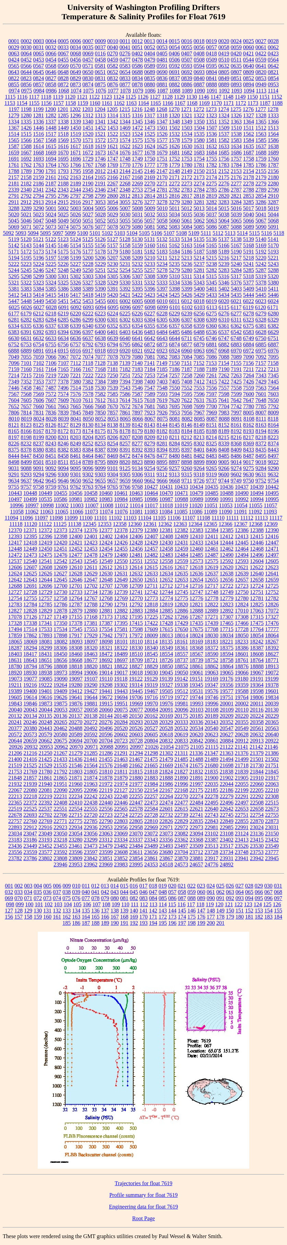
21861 (45, 778)
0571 (87, 66)
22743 (211, 815)
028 (249, 886)
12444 (226, 542)
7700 (211, 406)
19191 (256, 679)
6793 (100, 344)
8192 (236, 431)
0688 (137, 72)
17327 (272, 617)
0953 (273, 84)
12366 (225, 524)
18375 (226, 648)
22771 (60, 821)
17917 (75, 635)
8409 (236, 450)
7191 (236, 369)
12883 (136, 611)
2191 (100, 183)
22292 (257, 796)
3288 (13, 208)
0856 (26, 84)
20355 (242, 722)
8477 (162, 456)
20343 (211, 722)
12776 (196, 598)
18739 (196, 660)
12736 (106, 592)
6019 (211, 301)
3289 (26, 208)
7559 (248, 388)
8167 (38, 431)
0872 (63, 84)
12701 (75, 586)
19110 (106, 679)
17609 (151, 629)
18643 (30, 660)
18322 (121, 648)
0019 (211, 41)
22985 (226, 827)
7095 (273, 357)
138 (115, 910)
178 (220, 917)
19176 (226, 679)
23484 (136, 846)
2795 (50, 196)
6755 (50, 344)
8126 (50, 425)
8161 (236, 425)
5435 (236, 295)
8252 (87, 443)
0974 (14, 91)
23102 (211, 833)
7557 (223, 388)
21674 (181, 765)
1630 (186, 146)
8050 (88, 419)
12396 (45, 536)
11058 (16, 512)
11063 (46, 512)
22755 (272, 815)
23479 (106, 846)
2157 (13, 177)
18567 (196, 654)
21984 (151, 784)
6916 (75, 351)
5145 (50, 245)
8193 (248, 431)
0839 (186, 78)
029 (259, 886)
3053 (100, 202)
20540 (211, 728)
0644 (26, 72)
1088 (174, 91)
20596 (106, 734)
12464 (242, 549)
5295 (13, 276)
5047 (38, 221)
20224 (257, 716)
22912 (30, 827)
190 (115, 923)
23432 (272, 840)
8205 (100, 437)
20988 (106, 747)
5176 (75, 252)
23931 (226, 858)
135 (86, 910)
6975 (260, 351)
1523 (124, 134)
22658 (257, 809)
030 (268, 886)
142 (153, 910)
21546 (75, 765)
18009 (151, 635)
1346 (149, 121)
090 (211, 898)
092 (230, 898)
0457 (87, 60)
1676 (124, 152)
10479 (196, 493)
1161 (107, 103)
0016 (186, 41)
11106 (174, 518)
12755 (30, 598)
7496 (63, 388)
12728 (30, 592)
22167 (166, 790)
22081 (45, 790)
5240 (236, 264)
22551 (60, 809)
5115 (254, 233)
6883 (236, 344)
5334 (174, 282)
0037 (100, 47)
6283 (38, 320)
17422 (151, 623)
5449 (38, 301)
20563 (272, 728)
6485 (174, 332)
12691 (30, 586)
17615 (166, 629)
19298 (106, 685)
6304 (149, 320)
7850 (100, 412)
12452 (75, 549)
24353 (151, 864)
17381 (90, 623)
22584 (151, 809)
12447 (272, 542)
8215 (223, 437)
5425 (174, 295)
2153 (236, 171)
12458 (166, 549)
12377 (106, 530)
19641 (75, 697)
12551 (136, 561)
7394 (124, 382)
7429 (260, 382)
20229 (272, 716)
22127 (121, 790)
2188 (63, 183)
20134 (30, 716)
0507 (186, 60)
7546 (137, 388)
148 (211, 910)
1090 (199, 91)
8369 (248, 443)
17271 (211, 617)
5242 (260, 264)
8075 (162, 419)
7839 (63, 412)
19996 (211, 703)
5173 (38, 252)
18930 (30, 672)
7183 (137, 369)
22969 (151, 827)
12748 (211, 592)
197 (182, 923)
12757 (45, 598)
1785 (248, 165)
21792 (60, 772)
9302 (87, 474)
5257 (149, 270)
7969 (211, 412)
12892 (226, 611)
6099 (162, 307)
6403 (124, 332)
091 (220, 898)
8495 (260, 456)
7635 (211, 400)
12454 (106, 549)
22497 (242, 802)
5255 (137, 270)
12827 (15, 611)
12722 (226, 586)
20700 (90, 741)
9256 (162, 468)
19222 (45, 685)
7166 (75, 369)
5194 (13, 258)
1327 (248, 115)
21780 (45, 772)
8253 (100, 443)
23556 (15, 852)
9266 (223, 468)
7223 (100, 375)
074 (57, 898)
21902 (226, 778)
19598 (257, 691)
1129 (179, 97)
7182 (124, 369)
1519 (75, 134)
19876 (75, 703)
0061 (260, 47)
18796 (45, 666)
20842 (196, 741)
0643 (13, 72)
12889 (211, 611)
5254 (124, 270)
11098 (56, 518)
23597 (90, 852)
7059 (38, 357)
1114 (273, 91)
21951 (60, 784)
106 (87, 904)
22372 (30, 802)
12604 (257, 561)
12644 (45, 580)
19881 (90, 703)
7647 (248, 400)
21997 (196, 784)
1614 (38, 146)
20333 (181, 722)
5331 (137, 282)
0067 (63, 53)
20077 (136, 710)
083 (143, 898)
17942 (106, 635)
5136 (211, 239)
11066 (76, 512)
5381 (13, 289)
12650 (136, 580)
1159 (82, 103)
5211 (162, 258)
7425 (236, 382)
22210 (272, 790)
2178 (248, 177)
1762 (26, 165)
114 (163, 904)
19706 (136, 697)
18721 (151, 660)
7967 (199, 412)
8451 (50, 456)
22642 (226, 809)
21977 (136, 784)
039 (76, 892)
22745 (226, 815)
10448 (30, 493)
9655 (100, 481)
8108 (248, 419)
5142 (13, 245)
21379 (257, 753)
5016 (236, 208)
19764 (242, 697)
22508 (257, 802)
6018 (199, 301)
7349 (13, 382)
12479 (106, 555)
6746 (211, 338)
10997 (31, 505)
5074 (63, 227)
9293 (26, 474)
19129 (151, 679)
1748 (124, 159)
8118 (273, 419)
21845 (272, 772)
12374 (75, 530)
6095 (112, 307)
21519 (15, 765)
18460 (75, 654)
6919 (112, 351)
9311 (149, 474)
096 (268, 898)
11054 (240, 505)
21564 (90, 765)
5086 (211, 227)
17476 (272, 623)
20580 (60, 734)
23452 (45, 846)
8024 (38, 419)
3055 (124, 202)
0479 (149, 60)
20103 (197, 710)
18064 (272, 635)
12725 (272, 586)
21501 (257, 759)
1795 (75, 171)
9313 (174, 474)
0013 (149, 41)
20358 (257, 722)
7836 (50, 412)
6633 (50, 338)
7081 (149, 357)
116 (181, 904)
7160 (26, 369)
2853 (248, 196)
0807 (236, 72)
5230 (112, 264)
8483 (211, 456)
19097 (76, 679)
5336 (186, 282)
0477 (124, 60)
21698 (226, 765)
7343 (260, 375)
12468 (257, 549)
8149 (199, 425)
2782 (174, 190)
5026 (75, 214)
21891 (196, 778)
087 (182, 898)
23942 (257, 858)
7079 (124, 357)
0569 (63, 66)
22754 (257, 815)
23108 (226, 833)
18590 (211, 654)
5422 (137, 295)
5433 (211, 295)
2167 (124, 177)
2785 (211, 190)
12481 (136, 555)
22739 (181, 815)
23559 (30, 852)
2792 (26, 196)
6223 (100, 313)
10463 (136, 493)
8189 (223, 431)
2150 (199, 171)
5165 (211, 245)
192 (134, 923)
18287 (15, 648)
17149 (60, 617)
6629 (273, 332)
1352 (223, 121)
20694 (75, 741)
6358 (186, 326)
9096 (87, 468)
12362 (165, 524)
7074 (87, 357)
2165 (100, 177)
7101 (26, 363)
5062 (199, 221)
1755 (211, 159)
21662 (136, 765)
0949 (260, 84)
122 (238, 904)
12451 (60, 549)
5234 (162, 264)
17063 (257, 611)
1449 (63, 128)
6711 (186, 338)
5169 (260, 245)
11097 (41, 518)
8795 (100, 462)
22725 (136, 815)
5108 (181, 233)
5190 (236, 252)
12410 (196, 536)
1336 (38, 121)
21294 (136, 753)
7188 (199, 369)
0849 (223, 78)
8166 (26, 431)
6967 (211, 351)
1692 (26, 159)
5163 (186, 245)
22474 (166, 802)
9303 (100, 474)
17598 (136, 629)
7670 (112, 406)
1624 (149, 146)
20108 (212, 710)
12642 (15, 580)
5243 (273, 264)
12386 (242, 530)
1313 (100, 115)
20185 (196, 716)
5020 (13, 214)
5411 (273, 289)
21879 (121, 778)
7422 (223, 382)
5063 (211, 221)
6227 (149, 313)
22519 (15, 809)
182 (259, 917)
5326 (75, 282)
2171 (174, 177)
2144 (124, 171)
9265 (211, 468)
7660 (38, 406)
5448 (26, 301)
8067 (150, 419)
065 (249, 892)
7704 (223, 406)
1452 (100, 128)
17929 (90, 635)
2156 (273, 171)
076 (76, 898)
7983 (223, 412)
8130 (87, 425)
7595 (186, 394)
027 (240, 886)
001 (9, 886)
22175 (196, 790)
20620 (196, 734)
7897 (137, 412)
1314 (112, 115)
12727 (15, 592)
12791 (121, 604)
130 (38, 910)
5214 (199, 258)
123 (248, 904)
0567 (38, 66)
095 (259, 898)
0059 (236, 47)
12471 (272, 549)
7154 (223, 363)
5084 (186, 227)
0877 (124, 84)
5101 (94, 233)
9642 (38, 481)
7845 (75, 412)
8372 (260, 443)
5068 (273, 221)
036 (47, 892)
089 (201, 898)
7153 (211, 363)
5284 (236, 270)
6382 (273, 326)
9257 (174, 468)
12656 (226, 580)
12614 (136, 567)
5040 (248, 214)
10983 (106, 499)
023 (201, 886)
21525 (30, 765)
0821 (273, 72)
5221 (273, 258)
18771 (272, 660)
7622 (186, 400)
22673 (272, 809)
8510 (50, 462)
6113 (211, 307)
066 (259, 892)
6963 (199, 351)
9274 (236, 468)
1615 (50, 146)
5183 (162, 252)
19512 (181, 691)
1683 (199, 152)
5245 (26, 270)
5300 (50, 276)
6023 (260, 301)
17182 (121, 617)
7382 (87, 382)
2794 (38, 196)
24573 (181, 864)
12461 (211, 549)
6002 (124, 301)
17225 (151, 617)
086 (172, 898)
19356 (226, 685)
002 (18, 886)
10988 (181, 499)
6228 (162, 313)
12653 (181, 580)
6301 (112, 320)
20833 (181, 741)
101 (39, 904)
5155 (87, 245)
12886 (181, 611)
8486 (236, 456)
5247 (50, 270)
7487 (50, 388)
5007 (124, 208)
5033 (162, 214)
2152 (223, 171)
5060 (174, 221)
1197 (14, 109)
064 (240, 892)
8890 (149, 462)
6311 (236, 320)
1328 (260, 115)
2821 (236, 196)
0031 (38, 47)
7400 (149, 382)
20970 (76, 747)
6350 (100, 326)
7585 (112, 394)
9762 (75, 487)
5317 (236, 276)
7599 (236, 394)
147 (201, 910)
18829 (151, 666)
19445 (136, 691)
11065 (61, 512)
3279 (174, 202)
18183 (211, 642)
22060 (257, 784)
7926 (162, 412)
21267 (60, 753)
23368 (196, 840)
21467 (136, 759)
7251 (124, 375)
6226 (137, 313)
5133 (174, 239)
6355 (149, 326)
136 (95, 910)
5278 (162, 270)
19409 (60, 691)
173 (172, 917)
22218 (30, 796)
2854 (260, 196)
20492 (90, 728)
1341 (100, 121)
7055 (26, 357)
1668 (38, 152)
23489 (151, 846)
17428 (166, 623)
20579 (45, 734)
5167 (236, 245)
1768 (100, 165)
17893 (45, 635)
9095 (75, 468)
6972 (248, 351)
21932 (15, 784)
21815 (136, 772)
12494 (242, 555)
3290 (38, 208)
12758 (60, 598)
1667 (26, 152)
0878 (137, 84)
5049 (63, 221)
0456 (75, 60)
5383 (26, 289)
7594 (174, 394)
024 (211, 886)
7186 (174, 369)
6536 (211, 332)
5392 (124, 289)
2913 (38, 202)
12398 (60, 536)
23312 (106, 840)
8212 (186, 437)
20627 (226, 734)
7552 (186, 388)
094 (249, 898)
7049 (13, 357)
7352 (26, 382)
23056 (90, 833)
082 (134, 898)
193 (143, 923)
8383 (75, 450)
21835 (211, 772)
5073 (50, 227)
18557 (181, 654)
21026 (152, 747)
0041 (124, 47)
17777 (272, 629)
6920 (124, 351)
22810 (151, 821)
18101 (121, 642)
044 (124, 892)
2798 (87, 196)
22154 (151, 790)
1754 (199, 159)
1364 (248, 121)
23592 (60, 852)
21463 (121, 759)
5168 (248, 245)
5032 (149, 214)
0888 (211, 84)
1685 (223, 152)
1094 (248, 91)
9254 (149, 468)
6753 (26, 344)
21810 (106, 772)
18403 (15, 654)
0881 (162, 84)
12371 (30, 530)
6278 (248, 313)
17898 (60, 635)
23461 (75, 846)
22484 (196, 802)
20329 (166, 722)
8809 (112, 462)
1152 (276, 97)
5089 (248, 227)
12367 (241, 524)
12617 (181, 567)
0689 (149, 72)
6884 (248, 344)
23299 (90, 840)
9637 (26, 481)
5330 (124, 282)
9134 (137, 468)
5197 (50, 258)
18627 (272, 654)
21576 (106, 765)
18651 (45, 660)
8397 (186, 450)
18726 (166, 660)
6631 (26, 338)
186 (76, 923)
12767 (90, 598)
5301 (63, 276)
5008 (137, 208)
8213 (199, 437)
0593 (186, 66)
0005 (63, 41)
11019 (181, 505)
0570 (75, 66)
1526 (162, 134)
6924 (174, 351)
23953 (75, 864)
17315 (257, 617)
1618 (87, 146)
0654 (124, 72)
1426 (26, 128)
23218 (60, 840)
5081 (149, 227)
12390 (272, 530)
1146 (203, 97)
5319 (260, 276)
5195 (26, 258)
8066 (137, 419)
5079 (124, 227)
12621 (242, 567)
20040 (15, 710)
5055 (124, 221)
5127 (112, 239)
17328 (15, 623)
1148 (228, 97)
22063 (272, 784)
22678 (15, 815)
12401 (90, 536)
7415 (211, 382)
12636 (196, 573)
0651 (100, 72)
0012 (137, 41)
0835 (149, 78)
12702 (90, 586)
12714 (181, 586)
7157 (260, 363)
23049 (45, 833)
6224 (112, 313)
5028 (100, 214)
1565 (13, 140)
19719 (166, 697)
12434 (211, 542)
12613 (121, 567)
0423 (273, 53)
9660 (137, 481)
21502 (272, 759)
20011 (256, 703)
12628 (75, 573)
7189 (211, 369)
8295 (186, 443)
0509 (211, 60)
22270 (181, 796)
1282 (50, 115)
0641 (260, 66)
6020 (223, 301)
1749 (137, 159)
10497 (15, 499)
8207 (124, 437)
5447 (13, 301)
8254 (112, 443)
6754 (38, 344)
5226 (63, 264)
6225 (124, 313)
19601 (272, 691)
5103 (119, 233)
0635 (236, 66)
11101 (100, 518)
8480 (174, 456)
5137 (223, 239)
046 (143, 892)
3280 (186, 202)
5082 (162, 227)
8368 (236, 443)
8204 (87, 437)
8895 (162, 462)
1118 (46, 97)
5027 (87, 214)
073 (47, 898)
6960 (186, 351)
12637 (211, 573)
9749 (236, 481)
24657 (196, 864)
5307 (137, 276)
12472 (15, 555)
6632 (38, 338)
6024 (273, 301)
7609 (63, 400)
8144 (162, 425)
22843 (211, 821)
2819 (211, 196)
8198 (26, 437)
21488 (196, 759)
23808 (60, 858)
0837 (174, 78)
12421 (75, 542)
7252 (137, 375)
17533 (45, 629)
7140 (136, 363)
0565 (13, 66)
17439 (211, 623)
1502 (174, 128)
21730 (257, 765)
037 (57, 892)
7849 (87, 412)
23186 (30, 840)
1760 (273, 159)
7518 (87, 388)
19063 (211, 672)
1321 (186, 115)
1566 (26, 140)
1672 (87, 152)
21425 (45, 759)
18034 (226, 635)
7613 (112, 400)
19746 (211, 697)
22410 (75, 802)
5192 (260, 252)
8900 (211, 462)
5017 (248, 208)
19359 (242, 685)
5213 (186, 258)
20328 (151, 722)
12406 (136, 536)
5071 (26, 227)
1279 (13, 115)
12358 (120, 524)
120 (219, 904)
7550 (174, 388)
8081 (174, 419)
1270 (174, 109)
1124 (118, 97)
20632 (257, 734)
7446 (13, 388)
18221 (226, 642)
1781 (199, 165)
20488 (75, 728)
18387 (257, 648)
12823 (226, 604)
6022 (248, 301)
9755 (13, 487)
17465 (226, 623)
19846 (30, 703)
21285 (90, 753)
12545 (90, 561)
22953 (106, 827)
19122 (135, 679)
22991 (242, 827)
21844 (257, 772)
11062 (31, 512)
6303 (137, 320)
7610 (75, 400)
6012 (186, 301)
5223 (26, 264)
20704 (106, 741)
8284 (174, 443)
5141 (273, 239)
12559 (181, 561)
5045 (13, 221)
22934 (75, 827)
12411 (211, 536)
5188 (211, 252)
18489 (121, 654)
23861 (151, 858)
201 (220, 923)
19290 (90, 685)
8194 (260, 431)
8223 (273, 437)
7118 (87, 363)
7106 (51, 363)
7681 (149, 406)
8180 (149, 431)
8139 (124, 425)
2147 (162, 171)
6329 (273, 320)
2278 (248, 183)
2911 (13, 202)
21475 (151, 759)
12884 (151, 611)
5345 (211, 282)
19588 (242, 691)
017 (143, 886)
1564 (273, 134)
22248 (121, 796)
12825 (257, 604)
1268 (161, 109)
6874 (174, 344)
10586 (60, 499)
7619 (162, 400)
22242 (90, 796)
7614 (124, 400)
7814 (26, 412)
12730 (60, 592)
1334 (13, 121)
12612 (106, 567)
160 (47, 917)
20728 (136, 741)
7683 (162, 406)
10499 (30, 499)
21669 (166, 765)
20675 (60, 741)
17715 (226, 629)
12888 (196, 611)
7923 (149, 412)
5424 (162, 295)
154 (268, 910)
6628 (260, 332)
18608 (257, 654)
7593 (162, 394)
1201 (62, 109)
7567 (13, 394)
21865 (60, 778)
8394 (162, 450)
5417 (75, 295)
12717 (211, 586)
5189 (223, 252)
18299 (45, 648)
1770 (124, 165)
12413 (242, 536)
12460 (196, 549)
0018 (199, 41)
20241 (15, 722)
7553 (199, 388)
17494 (15, 629)
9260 (186, 468)
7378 (63, 382)
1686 (236, 152)
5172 (26, 252)
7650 (273, 400)
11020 (196, 505)
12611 (90, 567)
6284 (50, 320)
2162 (63, 177)
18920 (15, 672)
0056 (199, 47)
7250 (112, 375)
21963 (90, 784)
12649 (121, 580)
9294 (38, 474)
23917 (211, 858)
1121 (82, 97)
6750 (260, 338)
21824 (166, 772)
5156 (100, 245)
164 (86, 917)
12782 (272, 598)
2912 (26, 202)
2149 (186, 171)
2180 (273, 177)
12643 (30, 580)
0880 (149, 84)
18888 (257, 666)
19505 (166, 691)
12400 (75, 536)
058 (182, 892)
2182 (26, 183)
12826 (272, 604)
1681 (174, 152)
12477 (75, 555)
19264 (60, 685)
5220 (260, 258)
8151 (211, 425)
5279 (174, 270)
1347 (162, 121)
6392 (38, 332)
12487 (211, 555)
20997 (137, 747)
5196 (38, 258)
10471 (181, 493)
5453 (87, 301)
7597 (211, 394)
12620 (226, 567)
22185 (211, 790)
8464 (87, 456)
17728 (242, 629)
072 (38, 898)
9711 (186, 481)
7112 (75, 363)
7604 (13, 400)
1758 (248, 159)
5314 (199, 276)
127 (9, 910)
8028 (51, 419)
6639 (112, 338)
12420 (60, 542)
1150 (252, 97)
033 (18, 892)
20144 (106, 716)
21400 (15, 759)
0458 (100, 60)
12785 (45, 604)
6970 (236, 351)
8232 (26, 443)
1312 (87, 115)
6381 (260, 326)
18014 (181, 635)
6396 (75, 332)
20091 (166, 710)
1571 (87, 140)
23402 (226, 840)
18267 (271, 642)
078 (95, 898)
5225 (50, 264)
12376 (90, 530)
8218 (260, 437)
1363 (236, 121)
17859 (15, 635)
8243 (50, 443)
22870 (257, 821)
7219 (50, 375)
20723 (121, 741)
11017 (151, 505)
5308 (149, 276)
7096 (14, 363)
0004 (50, 41)
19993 (196, 703)
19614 (30, 697)
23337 (136, 840)
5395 (137, 289)
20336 (196, 722)
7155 (235, 363)
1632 (211, 146)
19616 (45, 697)
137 (105, 910)
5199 (75, 258)
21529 (45, 765)
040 (86, 892)
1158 (70, 103)
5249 (75, 270)
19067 (257, 672)
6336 (38, 326)
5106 (156, 233)
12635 (181, 573)
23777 (272, 852)
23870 (181, 858)
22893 (15, 827)
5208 (124, 258)
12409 (181, 536)
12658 (257, 580)
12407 (151, 536)
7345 (273, 375)
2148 (174, 171)
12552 (151, 561)
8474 (137, 456)
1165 (155, 103)
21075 (182, 747)
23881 (196, 858)
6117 (236, 307)
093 (240, 898)
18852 (181, 666)
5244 (13, 270)
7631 (199, 400)
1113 (261, 91)
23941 (242, 858)
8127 (63, 425)
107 (96, 904)
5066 (248, 221)
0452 (26, 60)
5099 (70, 233)
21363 (226, 753)
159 (38, 917)
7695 (174, 406)
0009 (100, 41)
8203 (75, 437)
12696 (45, 586)
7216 (38, 375)
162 (66, 917)
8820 (124, 462)
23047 (30, 833)
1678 (149, 152)
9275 (248, 468)
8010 (14, 419)
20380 (30, 728)
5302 (75, 276)
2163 (75, 177)
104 (68, 904)
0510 (223, 60)
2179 (260, 177)
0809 (248, 72)
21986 (166, 784)
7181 (112, 369)
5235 (174, 264)
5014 (211, 208)
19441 (106, 691)
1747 (112, 159)
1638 (273, 146)
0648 (63, 72)
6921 (137, 351)
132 (57, 910)
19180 (241, 679)
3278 (162, 202)
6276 (223, 313)
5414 (38, 295)
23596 (75, 852)
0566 (26, 66)
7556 (211, 388)
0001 (13, 41)
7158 (272, 363)
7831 (38, 412)
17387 (106, 623)
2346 (100, 190)
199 (201, 923)
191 (124, 923)
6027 (38, 307)
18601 (242, 654)
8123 (26, 425)
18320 (90, 648)
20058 (91, 710)
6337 (50, 326)
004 (38, 886)
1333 (273, 115)
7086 (211, 357)
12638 (226, 573)
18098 (106, 642)
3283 (223, 202)
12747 (196, 592)
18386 (242, 648)
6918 (100, 351)
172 (163, 917)
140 (134, 910)
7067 (63, 357)
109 (116, 904)
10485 (211, 493)
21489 (211, 759)
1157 (58, 103)
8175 (100, 431)
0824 (38, 78)
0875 (100, 84)
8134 (100, 425)
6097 (137, 307)
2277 (236, 183)
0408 (199, 53)
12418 (30, 542)
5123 (63, 239)
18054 (257, 635)
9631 (260, 474)
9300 (63, 474)
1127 (155, 97)
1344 (124, 121)
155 (278, 910)
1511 (248, 128)
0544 (248, 60)
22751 (242, 815)
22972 (181, 827)
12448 (15, 549)
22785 (90, 821)
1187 (265, 103)
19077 (30, 679)
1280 (26, 115)
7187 (186, 369)
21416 (30, 759)
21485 (181, 759)
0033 (63, 47)
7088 (223, 357)
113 (153, 904)
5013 (199, 208)
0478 (137, 60)
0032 (50, 47)
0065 (38, 53)
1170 (216, 103)
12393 (15, 536)
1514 (13, 134)
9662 (149, 481)
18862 (211, 666)
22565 (121, 809)
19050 (181, 672)
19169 (211, 679)
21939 (30, 784)
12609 (60, 567)
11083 (151, 512)
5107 (168, 233)
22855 (242, 821)
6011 (174, 301)
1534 (186, 134)
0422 (260, 53)
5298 (26, 276)
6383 (13, 332)
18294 (30, 648)
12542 (60, 561)
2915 (63, 202)
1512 (260, 128)
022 (191, 886)
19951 (121, 703)
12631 (121, 573)
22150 (136, 790)
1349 (186, 121)
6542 (236, 332)
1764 (50, 165)
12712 (166, 586)
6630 (13, 338)
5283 (223, 270)
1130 (191, 97)
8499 (26, 462)
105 (77, 904)
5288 (273, 270)
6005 (137, 301)
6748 (236, 338)
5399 (186, 289)
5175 (63, 252)
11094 (11, 518)
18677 (90, 660)
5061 (186, 221)
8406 (211, 450)
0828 (63, 78)
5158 (124, 245)
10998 (47, 505)
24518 (166, 864)
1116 (22, 97)
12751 (257, 592)
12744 (166, 592)
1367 (13, 128)
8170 (50, 431)
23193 (45, 840)
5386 (63, 289)
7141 (149, 363)
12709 (136, 586)
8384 (87, 450)
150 (230, 910)
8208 (137, 437)
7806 (13, 412)
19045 (166, 672)
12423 (90, 542)
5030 (124, 214)
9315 (186, 474)
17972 (136, 635)
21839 (242, 772)
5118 (278, 233)
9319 (211, 474)
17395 (121, 623)
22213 (15, 796)
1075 (88, 91)
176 (201, 917)
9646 (63, 481)
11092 (255, 512)
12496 (257, 555)
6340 (87, 326)
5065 (236, 221)
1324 (223, 115)
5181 (137, 252)
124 (258, 904)
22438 (90, 802)
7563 (260, 388)
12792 (136, 604)
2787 (236, 190)
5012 (186, 208)
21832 (196, 772)
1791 (50, 171)
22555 (90, 809)
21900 (211, 778)
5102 (107, 233)
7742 (236, 406)
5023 (38, 214)
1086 (150, 91)
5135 (199, 239)
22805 (136, 821)
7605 (26, 400)
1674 (112, 152)
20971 (91, 747)
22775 (75, 821)
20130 (271, 710)
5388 (75, 289)
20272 (90, 722)
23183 (15, 840)
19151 (196, 679)
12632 (136, 573)
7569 (38, 394)
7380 (75, 382)
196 (172, 923)
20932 (31, 747)
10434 (196, 487)
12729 (45, 592)
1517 (50, 134)
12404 (121, 536)
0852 (248, 78)
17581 (121, 629)
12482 (151, 555)
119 (210, 904)
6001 (112, 301)
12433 (196, 542)
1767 (87, 165)
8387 (100, 450)
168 (124, 917)
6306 (174, 320)
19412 (75, 691)
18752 (211, 660)
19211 (15, 685)
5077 (100, 227)
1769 (112, 165)
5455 (100, 301)
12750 (242, 592)
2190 (87, 183)
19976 (166, 703)
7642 (236, 400)
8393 (149, 450)
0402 (137, 53)
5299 (38, 276)
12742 (151, 592)
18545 (151, 654)
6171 (272, 307)
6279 (260, 313)
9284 (260, 468)
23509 (196, 846)
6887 (273, 344)
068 (278, 892)
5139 (248, 239)
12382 (181, 530)
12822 (211, 604)
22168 (181, 790)
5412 (13, 295)
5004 (87, 208)
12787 (75, 604)
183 (268, 917)
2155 (260, 171)
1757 (236, 159)
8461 (75, 456)
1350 (199, 121)
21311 (181, 753)
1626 (174, 146)
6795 (124, 344)
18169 (196, 642)
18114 (151, 642)
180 (240, 917)
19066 (242, 672)
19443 (121, 691)
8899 (199, 462)
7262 (223, 375)
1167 (180, 103)
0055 (186, 47)
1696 (75, 159)
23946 (60, 864)
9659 (124, 481)
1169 (204, 103)
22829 (181, 821)
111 (135, 904)
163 (76, 917)
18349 (166, 648)
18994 (75, 672)
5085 (199, 227)
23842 (90, 858)
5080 (137, 227)
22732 (166, 815)
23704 (181, 852)
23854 (136, 858)
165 (95, 917)
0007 (87, 41)
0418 (211, 53)
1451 (87, 128)
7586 (124, 394)
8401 (199, 450)
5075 (75, 227)
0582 (112, 66)
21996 (181, 784)
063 (230, 892)
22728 (151, 815)
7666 (87, 406)
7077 (100, 357)
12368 (256, 524)
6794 (112, 344)
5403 (236, 289)
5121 (38, 239)
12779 (226, 598)
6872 (149, 344)
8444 (13, 456)
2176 (236, 177)
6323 (248, 320)
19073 (15, 679)
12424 (106, 542)
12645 (60, 580)
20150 (136, 716)
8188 (211, 431)
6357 (174, 326)
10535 (45, 499)
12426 (121, 542)
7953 (174, 412)
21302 (166, 753)
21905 (242, 778)
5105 (144, 233)
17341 (45, 623)
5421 (124, 295)
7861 (124, 412)
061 (211, 892)
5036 (199, 214)
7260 (199, 375)
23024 (257, 827)
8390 (112, 450)
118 (200, 904)
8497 (273, 456)
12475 (45, 555)
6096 (125, 307)
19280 (75, 685)
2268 (124, 183)
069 (9, 898)
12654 (196, 580)
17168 (90, 617)
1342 (112, 121)
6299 (87, 320)
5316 (223, 276)
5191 (248, 252)
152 (249, 910)
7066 (50, 357)
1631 (199, 146)
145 (182, 910)
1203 (87, 109)
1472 (137, 128)
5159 (137, 245)
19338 (181, 685)
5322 (26, 282)
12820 (181, 604)
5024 (50, 214)
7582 (100, 394)
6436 (137, 332)
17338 (30, 623)
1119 (58, 97)
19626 (60, 697)
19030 (151, 672)
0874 (87, 84)
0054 (174, 47)
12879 (75, 611)
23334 (121, 840)
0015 (174, 41)
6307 (186, 320)
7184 (149, 369)
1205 (112, 109)
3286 (260, 202)
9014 (236, 462)
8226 (13, 443)
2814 (149, 196)
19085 (46, 679)
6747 (223, 338)
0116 (100, 53)
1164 (143, 103)
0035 (87, 47)
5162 (174, 245)
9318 (199, 474)
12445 (242, 542)
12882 (121, 611)
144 (172, 910)
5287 (260, 270)
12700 (60, 586)
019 (163, 886)
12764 (75, 598)
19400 (30, 691)
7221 (75, 375)
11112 (246, 518)
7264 (248, 375)
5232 (137, 264)
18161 (181, 642)
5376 (236, 282)
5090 (260, 227)
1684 (211, 152)
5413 (26, 295)
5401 (211, 289)
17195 (136, 617)
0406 (174, 53)
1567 (38, 140)
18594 (226, 654)
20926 (16, 747)
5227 (75, 264)
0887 (199, 84)
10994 (257, 499)
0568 (50, 66)
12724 (257, 586)
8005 (248, 412)
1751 (162, 159)
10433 (181, 487)
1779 (174, 165)
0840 (199, 78)
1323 (211, 115)
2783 (186, 190)
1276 (248, 109)
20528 (166, 728)
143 (163, 910)
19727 (181, 697)
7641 (223, 400)
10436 (226, 487)
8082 (187, 419)
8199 (38, 437)
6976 (273, 351)
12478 (90, 555)
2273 (186, 183)
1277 (260, 109)
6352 (112, 326)
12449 (30, 549)
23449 (30, 846)
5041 (260, 214)
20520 (121, 728)
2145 (137, 171)
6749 (248, 338)
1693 (38, 159)
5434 (223, 295)
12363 (180, 524)
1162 (119, 103)
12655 (211, 580)
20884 (226, 741)
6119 (248, 307)
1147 (215, 97)
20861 (211, 741)
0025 (248, 41)
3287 (273, 202)
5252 (112, 270)
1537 (223, 134)
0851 (236, 78)
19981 (181, 703)
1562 (248, 134)
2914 (50, 202)
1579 (186, 140)
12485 (196, 555)
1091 (211, 91)
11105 (159, 518)
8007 (260, 412)
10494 (257, 493)
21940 (45, 784)
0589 (149, 66)
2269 (137, 183)
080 (115, 898)
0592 (174, 66)
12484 (181, 555)
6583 (248, 332)
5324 (50, 282)
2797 (75, 196)
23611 (135, 852)
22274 (196, 796)
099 (19, 904)
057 (172, 892)
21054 (167, 747)
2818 (199, 196)
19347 (211, 685)
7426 (248, 382)
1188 (277, 103)
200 (211, 923)
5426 (186, 295)
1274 (223, 109)
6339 (75, 326)
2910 (273, 196)
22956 (121, 827)
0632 (223, 66)
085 (163, 898)
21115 (211, 747)
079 (105, 898)
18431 (45, 654)
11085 (180, 512)
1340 (87, 121)
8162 (248, 425)
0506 (174, 60)
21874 (90, 778)
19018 (136, 672)
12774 (166, 598)
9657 (112, 481)
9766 (124, 487)
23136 (257, 833)
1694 (50, 159)
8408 (223, 450)
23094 (196, 833)
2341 (38, 190)
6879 (199, 344)
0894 (248, 84)
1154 (21, 103)
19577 (226, 691)
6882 (223, 344)
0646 (50, 72)
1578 (174, 140)
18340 (151, 648)
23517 (226, 846)
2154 (248, 171)
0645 (38, 72)
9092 (50, 468)
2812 (124, 196)
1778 (162, 165)
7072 (75, 357)
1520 (87, 134)
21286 (106, 753)
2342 (50, 190)
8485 (223, 456)
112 (144, 904)
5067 (260, 221)
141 (143, 910)
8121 (13, 425)
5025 (63, 214)
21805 (90, 772)
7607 (50, 400)
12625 (30, 573)
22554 (75, 809)
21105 (197, 747)
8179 (137, 431)
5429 (199, 295)
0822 (13, 78)
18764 (257, 660)
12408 (166, 536)
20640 (272, 734)
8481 (186, 456)
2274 (199, 183)
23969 (106, 864)
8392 (137, 450)
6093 (88, 307)
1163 (131, 103)
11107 (188, 518)
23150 (272, 833)
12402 (106, 536)
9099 (100, 468)
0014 (162, 41)
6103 (199, 307)
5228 (87, 264)
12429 (151, 542)
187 (86, 923)
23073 (166, 833)
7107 (63, 363)
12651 (151, 580)
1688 (260, 152)
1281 (38, 115)
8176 (112, 431)
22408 (60, 802)
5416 (63, 295)
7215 (26, 375)
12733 (75, 592)
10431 (166, 487)
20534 (196, 728)
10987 (166, 499)
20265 (60, 722)
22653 (242, 809)
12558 (166, 561)
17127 (45, 617)
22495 (211, 802)
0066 (50, 53)
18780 (15, 666)
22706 (60, 815)
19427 (90, 691)
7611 (87, 400)
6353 (124, 326)
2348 (124, 190)
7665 (75, 406)
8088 (224, 419)
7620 (174, 400)
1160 (95, 103)
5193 (273, 252)
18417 (30, 654)
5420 (112, 295)
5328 (100, 282)
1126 (143, 97)
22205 (257, 790)
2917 (87, 202)
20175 (181, 716)
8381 (50, 450)
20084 (151, 710)
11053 (225, 505)
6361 (223, 326)
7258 (186, 375)
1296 (75, 115)
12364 (195, 524)
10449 (45, 493)
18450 (60, 654)
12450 (45, 549)
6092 (75, 307)
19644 (90, 697)
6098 (150, 307)
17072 (272, 611)
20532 (181, 728)
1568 (50, 140)
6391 (26, 332)
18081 (46, 642)
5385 (50, 289)
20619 (181, 734)
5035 (186, 214)
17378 (75, 623)
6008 (149, 301)
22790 (106, 821)
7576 (75, 394)
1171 (228, 103)
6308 (199, 320)
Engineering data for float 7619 (143, 1207)
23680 (166, 852)
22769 (45, 821)
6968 (223, 351)
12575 (211, 561)
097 (278, 898)
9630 (248, 474)
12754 (15, 598)
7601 (260, 394)
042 (105, 892)
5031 (137, 214)
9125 (124, 468)
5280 (186, 270)
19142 (181, 679)
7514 (75, 388)
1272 (198, 109)
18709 (136, 660)
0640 (248, 66)
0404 (149, 53)
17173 (106, 617)
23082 (181, 833)
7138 (112, 363)
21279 (75, 753)
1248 (149, 109)
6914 (50, 351)
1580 (199, 140)
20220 (242, 716)
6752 (13, 344)
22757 (15, 821)
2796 (63, 196)
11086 (195, 512)
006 (57, 886)
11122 (45, 524)
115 (172, 904)
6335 (26, 326)
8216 (236, 437)
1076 (100, 91)
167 (115, 917)
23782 (15, 858)
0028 (273, 41)
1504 (199, 128)
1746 (100, 159)
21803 (75, 772)
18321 (106, 648)
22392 (45, 802)
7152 (198, 363)
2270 (149, 183)
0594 (199, 66)
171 (153, 917)
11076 (121, 512)
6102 (187, 307)
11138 (74, 524)
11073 (91, 512)
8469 (112, 456)
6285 (63, 320)
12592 (226, 561)
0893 (236, 84)
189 (105, 923)
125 (267, 904)
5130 (137, 239)
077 (86, 898)
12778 (211, 598)
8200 (50, 437)
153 (259, 910)
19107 (91, 679)
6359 (199, 326)
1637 (260, 146)
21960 (75, 784)
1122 (94, 97)
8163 (260, 425)
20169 (166, 716)
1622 (124, 146)
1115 (10, 97)
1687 (248, 152)
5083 (174, 227)
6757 (75, 344)
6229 (174, 313)
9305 (124, 474)
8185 (199, 431)
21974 (121, 784)
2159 (38, 177)
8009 (273, 412)
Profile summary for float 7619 (143, 1195)
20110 (242, 710)
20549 (242, 728)
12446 (257, 542)
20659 (30, 741)
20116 (256, 710)
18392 (272, 648)
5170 (273, 245)
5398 (174, 289)
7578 (87, 394)
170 (143, 917)
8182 (162, 431)
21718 (242, 765)
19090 (61, 679)
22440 (106, 802)
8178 (124, 431)
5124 (75, 239)
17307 (226, 617)
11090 (225, 512)
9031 (13, 468)
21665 (151, 765)
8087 (211, 419)
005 (47, 886)
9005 (223, 462)
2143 (112, 171)
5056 (137, 221)
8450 (38, 456)
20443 (45, 728)
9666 (162, 481)
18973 (60, 672)
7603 (273, 394)
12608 (45, 567)
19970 (151, 703)
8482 (199, 456)
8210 (162, 437)
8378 (26, 450)
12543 (75, 561)
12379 (136, 530)
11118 (15, 524)
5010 (162, 208)
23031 (272, 827)
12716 (196, 586)
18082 (61, 642)
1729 (87, 159)
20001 (226, 703)
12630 (106, 573)
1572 (100, 140)
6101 (174, 307)
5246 (38, 270)
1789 (26, 171)
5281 (199, 270)
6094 (100, 307)
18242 (256, 642)
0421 (248, 53)
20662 (45, 741)
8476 (149, 456)
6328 (260, 320)
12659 (272, 580)
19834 (272, 697)
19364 (257, 685)
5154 (75, 245)
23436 (15, 846)
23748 (242, 852)
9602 (236, 474)
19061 (196, 672)
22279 (226, 796)
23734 (226, 852)
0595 (211, 66)
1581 (211, 140)
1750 (149, 159)
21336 (196, 753)
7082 (162, 357)
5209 (137, 258)
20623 (211, 734)
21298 (151, 753)
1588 (26, 146)
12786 (60, 604)
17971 (121, 635)
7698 (186, 406)
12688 (15, 586)
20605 (151, 734)
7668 (100, 406)
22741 (196, 815)
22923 (60, 827)
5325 (63, 282)
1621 (112, 146)
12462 (226, 549)
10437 (242, 487)
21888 (166, 778)
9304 (112, 474)
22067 (15, 790)
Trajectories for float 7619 (143, 1183)
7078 (112, 357)
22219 (45, 796)
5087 (223, 227)
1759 (260, 159)
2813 (137, 196)
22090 (60, 790)
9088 (26, 468)
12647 (90, 580)
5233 (149, 264)
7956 (186, 412)
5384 (38, 289)
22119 (105, 790)
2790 (273, 190)
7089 (236, 357)
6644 (174, 338)
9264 (199, 468)
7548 (162, 388)
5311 (186, 276)
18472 (106, 654)
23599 (106, 852)
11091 (240, 512)
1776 (137, 165)
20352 (226, 722)
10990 (211, 499)
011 (86, 886)
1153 (9, 103)
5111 (205, 233)
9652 (87, 481)
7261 (211, 375)
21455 (106, 759)
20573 (30, 734)
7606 (38, 400)
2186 (38, 183)
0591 (162, 66)
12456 (136, 549)
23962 (90, 864)
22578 (136, 809)
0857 (38, 84)
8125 (38, 425)
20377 (15, 728)
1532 (174, 134)
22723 (106, 815)
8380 (38, 450)
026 (230, 886)
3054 (112, 202)
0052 (149, 47)
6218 (50, 313)
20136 (60, 716)
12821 (196, 604)
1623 (137, 146)
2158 (26, 177)
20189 (211, 716)
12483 (166, 555)
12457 (151, 549)
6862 (137, 344)
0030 (26, 47)
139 (124, 910)
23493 (166, 846)
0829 (75, 78)
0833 (124, 78)
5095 (45, 233)
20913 (257, 741)
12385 (226, 530)
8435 (260, 450)
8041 (75, 419)
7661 (50, 406)
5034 (174, 214)
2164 (87, 177)
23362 (181, 840)
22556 (106, 809)
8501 (38, 462)
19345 (196, 685)
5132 (162, 239)
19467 (151, 691)
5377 (248, 282)
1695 (63, 159)
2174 (211, 177)
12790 (106, 604)
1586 (273, 140)
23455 (60, 846)
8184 (186, 431)
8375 (13, 450)
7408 (186, 382)
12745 (181, 592)
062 (220, 892)
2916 (75, 202)
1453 (112, 128)
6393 (50, 332)
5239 (223, 264)
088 (191, 898)
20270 (75, 722)
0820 (260, 72)
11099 (71, 518)
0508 (199, 60)
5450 (50, 301)
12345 (89, 524)
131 (47, 910)
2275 (211, 183)
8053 (112, 419)
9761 (63, 487)
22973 (196, 827)
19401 (45, 691)
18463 (90, 654)
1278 (272, 109)
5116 (266, 233)
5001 (50, 208)
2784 (199, 190)
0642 (273, 66)
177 (211, 917)
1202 (75, 109)
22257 (151, 796)
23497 (181, 846)
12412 (226, 536)
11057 (270, 505)
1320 (174, 115)
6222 (87, 313)
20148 (121, 716)
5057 (149, 221)
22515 (272, 802)
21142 (256, 747)
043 (115, 892)
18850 (166, 666)
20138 (90, 716)
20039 (272, 703)
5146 (63, 245)
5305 (112, 276)
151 (240, 910)
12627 (60, 573)
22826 (166, 821)
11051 (211, 505)
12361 (150, 524)
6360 (211, 326)
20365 (272, 722)
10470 (166, 493)
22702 (45, 815)
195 (163, 923)
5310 (174, 276)
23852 (121, 858)
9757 (26, 487)
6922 (149, 351)
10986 (151, 499)
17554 (106, 629)
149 (220, 910)
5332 (149, 282)
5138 (236, 239)
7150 (174, 363)
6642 (149, 338)
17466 (242, 623)
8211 (174, 437)
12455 (121, 549)
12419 (45, 542)
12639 (242, 573)
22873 (272, 821)
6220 (75, 313)
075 (66, 898)
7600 (248, 394)
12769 (121, 598)
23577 (45, 852)
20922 (272, 741)
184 (278, 917)
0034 (75, 47)
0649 (75, 72)
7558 (236, 388)
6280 (273, 313)
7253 (149, 375)
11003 (76, 505)
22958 (136, 827)
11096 (26, 518)
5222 (13, 264)
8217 (248, 437)
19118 (120, 679)
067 (268, 892)
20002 (242, 703)
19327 (166, 685)
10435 (211, 487)
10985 (136, 499)
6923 (162, 351)
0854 (273, 78)
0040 (112, 47)
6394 (63, 332)
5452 (75, 301)
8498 (13, 462)
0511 (236, 60)
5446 (273, 295)
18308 (75, 648)
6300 (100, 320)
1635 (248, 146)
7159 (13, 369)
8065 (125, 419)
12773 (151, 598)
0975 (26, 91)
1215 (124, 109)
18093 (76, 642)
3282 (211, 202)
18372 (211, 648)
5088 (236, 227)
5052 (100, 221)
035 (38, 892)
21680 (211, 765)
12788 (90, 604)
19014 (106, 672)
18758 (226, 660)
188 (95, 923)
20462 (60, 728)
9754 (273, 481)
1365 (260, 121)
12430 (166, 542)
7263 (236, 375)
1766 (75, 165)
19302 (121, 685)
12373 (60, 530)
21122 (226, 747)
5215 (211, 258)
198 (191, 923)
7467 (38, 388)
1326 (236, 115)
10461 (121, 493)
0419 (223, 53)
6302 (124, 320)
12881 (106, 611)
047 (153, 892)
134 (76, 910)
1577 (162, 140)
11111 (232, 518)
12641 (272, 573)
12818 (151, 604)
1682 (186, 152)
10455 (60, 493)
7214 (13, 375)
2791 (13, 196)
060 (201, 892)
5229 (100, 264)
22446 (121, 802)
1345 (137, 121)
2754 (149, 190)
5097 (57, 233)
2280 (273, 183)
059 (191, 892)
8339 (223, 443)
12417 (15, 542)
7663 (63, 406)
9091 (38, 468)
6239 (186, 313)
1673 (100, 152)
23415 (257, 840)
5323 (38, 282)
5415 (50, 295)
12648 (106, 580)
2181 (13, 183)
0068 (75, 53)
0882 (174, 84)
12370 (15, 530)
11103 (130, 518)
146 (191, 910)
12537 (15, 561)
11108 (203, 518)
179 (230, 917)
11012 (121, 505)
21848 (15, 778)
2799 (100, 196)
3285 (248, 202)
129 (28, 910)
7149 (161, 363)
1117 (34, 97)
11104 (144, 518)
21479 (166, 759)
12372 (45, 530)
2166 (112, 177)
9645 (50, 481)
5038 (223, 214)
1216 (136, 109)
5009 (149, 208)
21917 (272, 778)
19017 (121, 672)
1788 (13, 171)
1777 (149, 165)
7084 (186, 357)
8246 (63, 443)
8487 (248, 456)
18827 (136, 666)
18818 (75, 666)
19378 (272, 685)
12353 (105, 524)
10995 (272, 499)
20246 (30, 722)
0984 (38, 91)
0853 (260, 78)
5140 (260, 239)
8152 (223, 425)
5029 (112, 214)
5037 (211, 214)
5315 (211, 276)
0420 (236, 53)
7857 (112, 412)
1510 (236, 128)
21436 (75, 759)
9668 (174, 481)
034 (28, 892)
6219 (63, 313)
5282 (211, 270)
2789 (260, 190)
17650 (181, 629)
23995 (136, 864)
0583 (124, 66)
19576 (211, 691)
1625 (162, 146)
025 (220, 886)
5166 (223, 245)
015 (124, 886)
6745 (199, 338)
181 (249, 917)
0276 (124, 53)
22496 (226, 802)
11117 (275, 518)
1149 (240, 97)
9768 (137, 487)
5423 (149, 295)
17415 (136, 623)
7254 (162, 375)
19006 (90, 672)
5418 (87, 295)
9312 (162, 474)
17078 (15, 617)
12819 (166, 604)
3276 (137, 202)
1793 (63, 171)
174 (182, 917)
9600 (223, 474)
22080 (30, 790)
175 (191, 917)
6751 (273, 338)
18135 (166, 642)
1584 (248, 140)
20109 (227, 710)
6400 (100, 332)
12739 (121, 592)
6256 (199, 313)
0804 (211, 72)
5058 (162, 221)
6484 (162, 332)
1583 (236, 140)
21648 (121, 765)
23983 (121, 864)
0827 (50, 78)
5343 (199, 282)
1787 (273, 165)
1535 (199, 134)
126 (277, 904)
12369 (271, 524)
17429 (181, 623)
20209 (226, 716)
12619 (211, 567)
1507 (211, 128)
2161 (50, 177)
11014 (136, 505)
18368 (196, 648)
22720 (90, 815)
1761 (13, 165)
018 (153, 886)
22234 (75, 796)
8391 (124, 450)
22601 (166, 809)
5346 (223, 282)
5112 (218, 233)
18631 (15, 660)
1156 (46, 103)
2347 (112, 190)
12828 (30, 611)
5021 (26, 214)
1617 (75, 146)
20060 (106, 710)
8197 (13, 437)
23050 (60, 833)
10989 (196, 499)
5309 (162, 276)
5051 (87, 221)
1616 (63, 146)
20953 (46, 747)
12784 (30, 604)
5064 (223, 221)
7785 (260, 406)
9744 (223, 481)
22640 (211, 809)
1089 (187, 91)
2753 (137, 190)
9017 (248, 462)
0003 (38, 41)
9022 (273, 462)
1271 (186, 109)
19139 (166, 679)
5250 (87, 270)
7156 (248, 363)
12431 (181, 542)
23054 (75, 833)
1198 (26, 109)
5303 (87, 276)
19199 (271, 679)
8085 (199, 419)
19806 (257, 697)
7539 (112, 388)
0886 (186, 84)
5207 (112, 258)
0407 (186, 53)
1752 (174, 159)
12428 (136, 542)
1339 (75, 121)
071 (28, 898)
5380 (273, 282)
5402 (223, 289)
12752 (272, 592)
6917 (87, 351)
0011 (124, 41)
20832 (166, 741)
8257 (124, 443)
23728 (211, 852)
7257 (174, 375)
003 (28, 886)
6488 (199, 332)
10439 (257, 487)
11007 (91, 505)
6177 (13, 313)
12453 (90, 549)
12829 (45, 611)
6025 (14, 307)
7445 (273, 382)
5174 (50, 252)
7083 (174, 357)
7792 (273, 406)
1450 (75, 128)
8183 (174, 431)
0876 (112, 84)
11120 (30, 524)
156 (9, 917)
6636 (75, 338)
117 (191, 904)
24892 (226, 864)
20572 (15, 734)
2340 (26, 190)
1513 (273, 128)
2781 (162, 190)
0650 (87, 72)
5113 (230, 233)
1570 (75, 140)
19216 (30, 685)
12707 (106, 586)
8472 (124, 456)
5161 (162, 245)
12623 (272, 567)
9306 (137, 474)
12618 (196, 567)
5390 (100, 289)
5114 (242, 233)
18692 (106, 660)
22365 (15, 802)
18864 (226, 666)
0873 (75, 84)
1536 (211, 134)
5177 (87, 252)
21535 (60, 765)
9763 (87, 487)
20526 (136, 728)
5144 (38, 245)
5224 (38, 264)
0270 (112, 53)
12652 (166, 580)
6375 (248, 326)
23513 (211, 846)
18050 (242, 635)
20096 (181, 710)
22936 (90, 827)
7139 (124, 363)
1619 (100, 146)
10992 (242, 499)
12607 (30, 567)
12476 (60, 555)
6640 (124, 338)
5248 (63, 270)
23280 (75, 840)
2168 (137, 177)
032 (9, 892)
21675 (196, 765)
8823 (137, 462)
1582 (223, 140)
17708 (211, 629)
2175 (223, 177)
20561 (257, 728)
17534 (60, 629)
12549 (106, 561)
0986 (51, 91)
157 (18, 917)
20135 (45, 716)
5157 (112, 245)
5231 (124, 264)
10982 (90, 499)
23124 (242, 833)
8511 (63, 462)
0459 (112, 60)
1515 (26, 134)
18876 (242, 666)
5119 (13, 239)
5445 (260, 295)
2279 (260, 183)
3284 (236, 202)
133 (66, 910)
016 (134, 886)
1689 (273, 152)
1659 (13, 152)
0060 (248, 47)
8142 (137, 425)
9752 (260, 481)
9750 (248, 481)
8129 (75, 425)
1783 (223, 165)
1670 (63, 152)
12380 (151, 530)
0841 (211, 78)
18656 (60, 660)
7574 (63, 394)
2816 (174, 196)
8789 (87, 462)
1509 (223, 128)
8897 (174, 462)
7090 (248, 357)
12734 (90, 592)
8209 (149, 437)
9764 (100, 487)
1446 (38, 128)
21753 (15, 772)
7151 (186, 363)
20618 (166, 734)
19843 (15, 703)
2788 (248, 190)
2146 (149, 171)
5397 (162, 289)
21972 (106, 784)
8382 (63, 450)
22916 (45, 827)
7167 (87, 369)
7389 (112, 382)
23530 (257, 846)
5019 (273, 208)
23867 (166, 858)
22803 (121, 821)
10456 (75, 493)
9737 (211, 481)
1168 (192, 103)
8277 (137, 443)
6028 (51, 307)
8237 (38, 443)
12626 (45, 573)
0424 (13, 60)
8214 (211, 437)
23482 (121, 846)
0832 (112, 78)
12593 (242, 561)
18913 (272, 666)
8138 (112, 425)
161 (57, 917)
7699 (199, 406)
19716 (151, 697)
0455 (63, 60)
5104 (131, 233)
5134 (186, 239)
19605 (15, 697)
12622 (257, 567)
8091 (236, 419)
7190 (223, 369)
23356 (166, 840)
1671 (75, 152)
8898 (186, 462)
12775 (181, 598)
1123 (106, 97)
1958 (87, 171)
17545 (75, 629)
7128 (99, 363)
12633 (151, 573)
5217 (236, 258)
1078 (125, 91)
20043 (30, 710)
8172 (63, 431)
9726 (199, 481)
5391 (112, 289)
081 (124, 898)
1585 (260, 140)
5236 (186, 264)
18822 (121, 666)
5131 (149, 239)
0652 (112, 72)
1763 (38, 165)
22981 (211, 827)
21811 (120, 772)
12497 (272, 555)
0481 (162, 60)
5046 (26, 221)
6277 (236, 313)
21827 (181, 772)
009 (66, 886)
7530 (100, 388)
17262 (166, 617)
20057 (76, 710)
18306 (60, 648)
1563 (260, 134)
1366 (273, 121)
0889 (223, 84)
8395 (174, 450)
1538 (236, 134)
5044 (273, 214)
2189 (75, 183)
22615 (181, 809)
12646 (75, 580)
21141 (241, 747)
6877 (186, 344)
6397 (87, 332)
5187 (199, 252)
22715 (75, 815)
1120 (70, 97)
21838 (226, 772)
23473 (90, 846)
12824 (242, 604)
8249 (75, 443)
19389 (15, 691)
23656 (151, 852)
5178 (100, 252)
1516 (38, 134)
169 (134, 917)
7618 (149, 400)
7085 (199, 357)
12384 (211, 530)
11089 (210, 512)
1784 (236, 165)
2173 (199, 177)
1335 (26, 121)
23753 (257, 852)
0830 (87, 78)
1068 (63, 91)
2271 (162, 183)
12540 (30, 561)
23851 (106, 858)
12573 (196, 561)
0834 (137, 78)
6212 (38, 313)
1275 (235, 109)
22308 (272, 796)
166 (105, 917)
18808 (60, 666)
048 (163, 892)
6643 (162, 338)
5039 (236, 214)
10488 (226, 493)
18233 (241, 642)
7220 (63, 375)
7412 (199, 382)
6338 (63, 326)
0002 (26, 41)
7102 (38, 363)
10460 (106, 493)
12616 (166, 567)
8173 (75, 431)
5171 (13, 252)
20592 (90, 734)
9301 (75, 474)
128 (18, 910)
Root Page (143, 1218)
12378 (121, 530)
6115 (224, 307)
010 (76, 886)
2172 (186, 177)
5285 (248, 270)
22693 (30, 815)
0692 (186, 72)
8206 (112, 437)
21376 (242, 753)
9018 (260, 462)
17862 (30, 635)
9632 (273, 474)
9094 (63, 468)
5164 (199, 245)
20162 (151, 716)
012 (95, 886)
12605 (272, 561)
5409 (248, 289)
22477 (181, 802)
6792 (87, 344)
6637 (87, 338)
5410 (260, 289)
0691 (174, 72)
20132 (15, 716)
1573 (112, 140)
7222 (87, 375)
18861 (196, 666)
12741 (136, 592)
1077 (112, 91)
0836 (162, 78)
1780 (186, 165)
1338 (63, 121)
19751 (226, 697)
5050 (75, 221)
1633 (223, 146)
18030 (211, 635)
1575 (137, 140)
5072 (38, 227)
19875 (60, 703)
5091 (273, 227)
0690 (162, 72)
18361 (181, 648)
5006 (112, 208)
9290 (273, 468)
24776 (211, 864)
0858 (50, 84)
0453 (38, 60)
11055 (255, 505)
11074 (106, 512)
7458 (26, 388)
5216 (223, 258)
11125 (60, 524)
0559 (260, 60)
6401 (112, 332)
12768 (106, 598)
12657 (242, 580)
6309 (211, 320)
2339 (13, 190)
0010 (112, 41)
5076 (87, 227)
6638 (100, 338)
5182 (149, 252)
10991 (226, 499)
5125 (87, 239)
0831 (100, 78)
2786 (223, 190)
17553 (90, 629)
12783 (15, 604)
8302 (199, 443)
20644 (15, 741)
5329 (112, 282)
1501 (162, 128)
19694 (121, 697)
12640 (257, 573)
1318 (162, 115)
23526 (242, 846)
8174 (87, 431)
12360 (135, 524)
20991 (121, 747)
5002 (63, 208)
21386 (272, 753)
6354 (137, 326)
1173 (253, 103)
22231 (60, 796)
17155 (75, 617)
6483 (149, 332)
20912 (242, 741)
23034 (15, 833)
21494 (226, 759)
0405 (162, 53)
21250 (45, 753)
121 (229, 904)
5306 (124, 276)
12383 (196, 530)
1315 (124, 115)
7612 (100, 400)
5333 (162, 282)
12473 (30, 555)
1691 (13, 159)
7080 (137, 357)
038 (66, 892)
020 (172, 886)
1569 (63, 140)
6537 (223, 332)
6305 (162, 320)
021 (182, 886)
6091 (63, 307)
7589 (149, 394)
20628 (242, 734)
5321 (13, 282)
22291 (242, 796)
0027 (260, 41)
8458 (63, 456)
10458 (90, 493)
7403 (162, 382)
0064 (26, 53)
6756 (63, 344)
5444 (248, 295)
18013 (166, 635)
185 (66, 923)
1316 (137, 115)
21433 (60, 759)
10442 (272, 487)
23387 (211, 840)
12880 (90, 611)
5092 (8, 233)
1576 (149, 140)
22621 (196, 809)
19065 (226, 672)
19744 (196, 697)
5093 (20, 233)
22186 (226, 790)
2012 (100, 171)
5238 (211, 264)
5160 (149, 245)
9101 (112, 468)
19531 (196, 691)
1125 (130, 97)
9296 (50, 474)
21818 (151, 772)
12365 (210, 524)
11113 (261, 518)
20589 (75, 734)
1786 (260, 165)
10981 (75, 499)
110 (125, 904)
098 (10, 904)
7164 (50, 369)
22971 (166, 827)
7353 (38, 382)
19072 (272, 672)
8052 (100, 419)
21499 (242, 759)
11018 (166, 505)
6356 (162, 326)
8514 (75, 462)
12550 (121, 561)
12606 (15, 567)
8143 (149, 425)
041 (95, 892)
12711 (151, 586)
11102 (115, 518)
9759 (50, 487)
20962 (61, 747)
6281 (13, 320)
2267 (112, 183)
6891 (38, 351)
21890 (181, 778)
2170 (162, 177)
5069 (13, 227)
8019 (26, 419)
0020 (223, 41)
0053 (162, 47)
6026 (26, 307)
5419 (100, 295)
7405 (174, 382)
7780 (248, 406)
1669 (50, 152)
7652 (13, 406)
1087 (162, 91)
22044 (226, 784)
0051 (137, 47)
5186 (186, 252)
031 (278, 886)
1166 (167, 103)
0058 (223, 47)
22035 (211, 784)
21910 (257, 778)
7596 (199, 394)
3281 (199, 202)
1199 (38, 109)
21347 (211, 753)
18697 (121, 660)
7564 (273, 388)
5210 (149, 258)
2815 (162, 196)
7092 (260, 357)
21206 (15, 753)
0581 (100, 66)
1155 (34, 103)
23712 (196, 852)
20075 (121, 710)
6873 (162, 344)
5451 (63, 301)
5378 (260, 282)
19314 (136, 685)
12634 (166, 573)
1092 (224, 91)
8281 (162, 443)
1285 (63, 115)
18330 (136, 648)
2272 (174, 183)
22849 (226, 821)
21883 (151, 778)
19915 (106, 703)
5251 (100, 270)
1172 (241, 103)
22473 (151, 802)
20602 (121, 734)
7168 (100, 369)
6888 (13, 351)
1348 (174, 121)
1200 (50, 109)
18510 (136, 654)
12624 (15, 573)
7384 (100, 382)
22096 (90, 790)
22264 (166, 796)
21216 (30, 753)
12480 (121, 555)
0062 (273, 47)
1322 (199, 115)
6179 (26, 313)
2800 (112, 196)
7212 (260, 369)
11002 (61, 505)
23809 (75, 858)
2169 (149, 177)
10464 (151, 493)
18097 (91, 642)
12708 (121, 586)
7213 (273, 369)
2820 (223, 196)
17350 (60, 623)
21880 (136, 778)
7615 (137, 400)
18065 (15, 642)
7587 (137, 394)
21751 (272, 765)
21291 (121, 753)
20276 (106, 722)
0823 (26, 78)
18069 (30, 642)
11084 (165, 512)
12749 (226, 592)
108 (106, 904)
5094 (32, 233)
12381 (166, 530)
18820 (90, 666)
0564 (273, 60)
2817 (186, 196)
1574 (124, 140)
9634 (13, 481)
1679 (162, 152)
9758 (38, 487)
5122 (50, 239)
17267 (196, 617)
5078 (112, 227)
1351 (211, 121)
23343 (151, 840)
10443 (15, 493)
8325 (211, 443)
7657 (26, 406)
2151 (211, 171)
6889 (26, 351)
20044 (46, 710)
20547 (226, 728)
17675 (196, 629)
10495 (272, 493)
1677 (137, 152)
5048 (50, 221)
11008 (106, 505)
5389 (87, 289)
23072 (151, 833)
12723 (242, 586)
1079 (137, 91)
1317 (149, 115)
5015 (223, 208)
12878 (60, 611)
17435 (196, 623)
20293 (136, 722)
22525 (30, 809)
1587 (13, 146)
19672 (106, 697)
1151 (264, 97)
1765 (63, 165)
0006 (75, 41)
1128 (167, 97)
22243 (106, 796)
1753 (186, 159)
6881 (211, 344)
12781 (257, 598)
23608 (121, 852)
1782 (211, 165)
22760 (30, 821)
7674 (137, 406)
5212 (174, 258)
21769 (30, 772)
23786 (30, 858)
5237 (199, 264)
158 (28, 917)
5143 (26, 245)
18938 (45, 672)
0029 (13, 47)
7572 (50, 394)
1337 (50, 121)
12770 (136, 598)
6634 (63, 338)
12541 (45, 561)
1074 (75, 91)
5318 (248, 276)
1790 (38, 171)
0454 (50, 60)
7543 (124, 388)
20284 (121, 722)
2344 (75, 190)
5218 (248, 258)
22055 (242, 784)
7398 (137, 382)
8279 (149, 443)
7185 (162, 369)
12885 (166, 611)
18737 (181, 660)
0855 (13, 84)
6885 (260, 344)
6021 (236, 301)
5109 (193, 233)
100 (29, 904)
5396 (149, 289)
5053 (112, 221)
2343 (63, 190)
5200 (87, 258)
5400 (199, 289)
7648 (260, 400)
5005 (100, 208)
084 (153, 898)
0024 (236, 41)
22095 (75, 790)
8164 (273, 425)
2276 (223, 183)
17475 (257, 623)
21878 (106, 778)
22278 (211, 796)
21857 (30, 778)
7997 (236, 412)
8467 (100, 456)
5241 (248, 264)
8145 (174, 425)
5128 (124, 239)
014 (115, 886)
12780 (242, 598)
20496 (106, 728)
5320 (273, 276)
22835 (196, 821)
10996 (16, 505)
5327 (87, 282)
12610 (75, 567)
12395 (30, 536)
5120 (26, 239)
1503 (186, 128)
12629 (90, 573)
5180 (124, 252)
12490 (226, 555)
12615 (151, 567)
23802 (45, 858)
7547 (149, 388)
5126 (100, 239)
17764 (257, 629)
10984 (121, 499)
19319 (151, 685)
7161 (38, 369)
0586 (137, 66)
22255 (136, 796)
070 (18, 898)
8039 (63, 419)
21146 (271, 747)
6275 (211, 313)
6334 (13, 326)
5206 (100, 258)
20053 (61, 710)
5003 (75, 208)
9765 (112, 487)
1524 (137, 134)
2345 (87, 190)
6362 (236, 326)
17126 (30, 617)
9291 (13, 474)
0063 (13, 53)
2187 (50, 183)
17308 (242, 617)
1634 (236, 146)
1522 (112, 134)
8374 (273, 443)
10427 (151, 487)
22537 (45, 809)
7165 (63, 369)
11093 (270, 512)
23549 (272, 846)
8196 (273, 431)
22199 (242, 790)
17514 (30, 629)
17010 (242, 611)
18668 (75, 660)
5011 (174, 208)
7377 (50, 382)
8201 (63, 437)
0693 (199, 72)
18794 (30, 666)
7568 (26, 394)
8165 (13, 431)
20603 (136, 734)
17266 (181, 617)
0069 (87, 53)
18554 (166, 654)
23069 (121, 833)
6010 (162, 301)
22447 (136, 802)
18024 (196, 635)
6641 (137, 338)
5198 (63, 258)
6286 (75, 320)
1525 (149, 134)
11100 (86, 518)
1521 (100, 134)
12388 (257, 530)
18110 (136, 642)
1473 (149, 128)
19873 (45, 703)
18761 (242, 660)
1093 (236, 91)
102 (48, 904)
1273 (211, 109)
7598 (223, 394)
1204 (99, 109)
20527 (151, 728)
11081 (136, 512)
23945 (272, 858)
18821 (106, 666)
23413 (242, 840)
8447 (26, 456)
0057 (211, 47)
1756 (223, 159)
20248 (45, 722)
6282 (26, 320)
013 (105, 886)
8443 (273, 450)
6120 (260, 307)
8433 (248, 450)
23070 (136, 833)
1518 (63, 134)
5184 (174, 252)
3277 (149, 202)
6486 (186, 332)
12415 (257, 536)
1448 (50, 128)
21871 (75, 778)
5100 (82, 233)
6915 (63, 351)
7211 (248, 369)
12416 (272, 536)
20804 (151, 741)
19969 (136, 703)
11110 (218, 518)
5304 (100, 276)
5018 (260, 208)
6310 (223, 320)
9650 (75, 481)
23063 (106, 833)
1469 (124, 128)
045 (134, 892)
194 (153, 923)
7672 (124, 406)
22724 (121, 815)
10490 (242, 493)
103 (58, 904)
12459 (181, 549)
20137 (75, 716)
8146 (186, 425)
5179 (112, 252)
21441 (90, 759)
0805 (223, 72)
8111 (261, 419)
